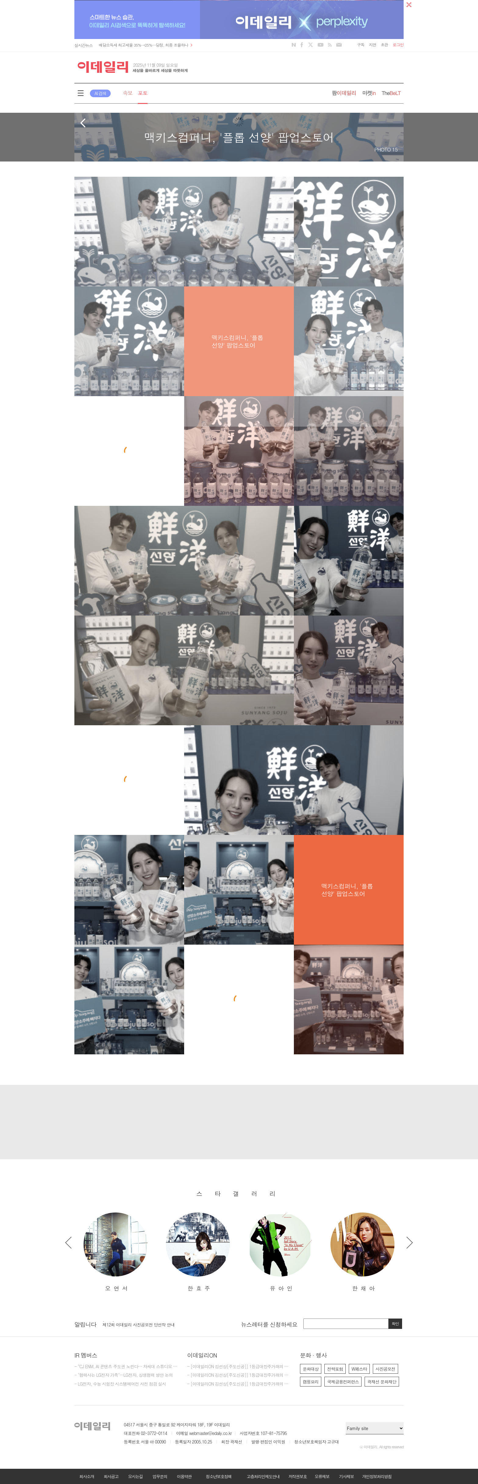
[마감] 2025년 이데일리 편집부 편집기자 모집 (143, 1323)
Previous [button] (68, 1242)
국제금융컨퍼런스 (343, 1382)
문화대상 (311, 1369)
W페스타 (359, 1369)
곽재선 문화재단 (381, 1382)
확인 (395, 1323)
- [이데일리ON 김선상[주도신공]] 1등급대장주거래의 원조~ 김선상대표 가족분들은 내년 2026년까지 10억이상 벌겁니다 (239, 1366)
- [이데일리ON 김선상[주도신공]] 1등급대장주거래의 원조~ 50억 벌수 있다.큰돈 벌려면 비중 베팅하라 (239, 1375)
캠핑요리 (311, 1382)
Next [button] (410, 1242)
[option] (115, 1252)
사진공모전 (385, 1369)
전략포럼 (335, 1369)
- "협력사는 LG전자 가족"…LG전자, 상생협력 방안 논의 (123, 1375)
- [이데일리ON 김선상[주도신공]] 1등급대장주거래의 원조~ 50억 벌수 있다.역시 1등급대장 (239, 1384)
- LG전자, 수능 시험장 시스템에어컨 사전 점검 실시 (120, 1384)
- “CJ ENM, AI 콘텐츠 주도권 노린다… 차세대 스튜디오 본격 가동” (126, 1366)
